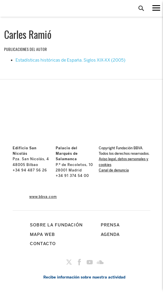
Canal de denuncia (114, 170)
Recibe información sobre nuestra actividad (84, 277)
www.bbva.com (43, 197)
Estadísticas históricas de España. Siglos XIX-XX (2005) (70, 60)
